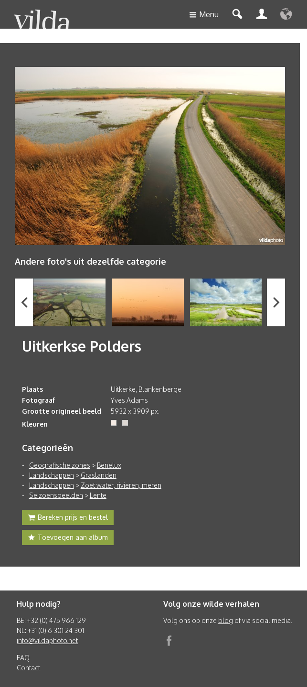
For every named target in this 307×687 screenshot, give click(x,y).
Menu (204, 15)
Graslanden (98, 475)
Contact (28, 668)
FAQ (23, 658)
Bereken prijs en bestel (68, 518)
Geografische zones (59, 465)
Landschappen (51, 475)
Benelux (109, 465)
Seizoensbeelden (56, 495)
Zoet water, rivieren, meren (121, 485)
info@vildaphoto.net (47, 640)
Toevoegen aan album (68, 538)
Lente (98, 495)
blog (225, 620)
